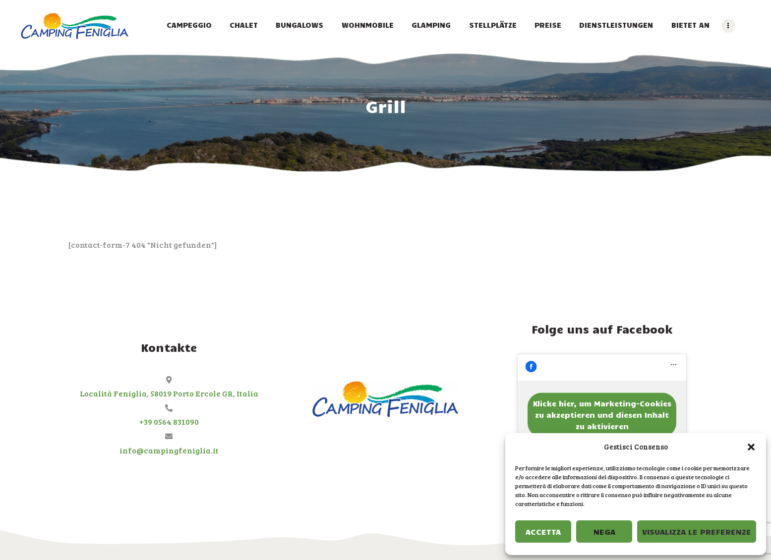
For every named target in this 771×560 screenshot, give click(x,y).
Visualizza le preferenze (696, 531)
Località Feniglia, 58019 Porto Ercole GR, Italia (169, 393)
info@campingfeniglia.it (169, 450)
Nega (604, 531)
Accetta (543, 531)
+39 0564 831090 (169, 421)
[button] (751, 447)
